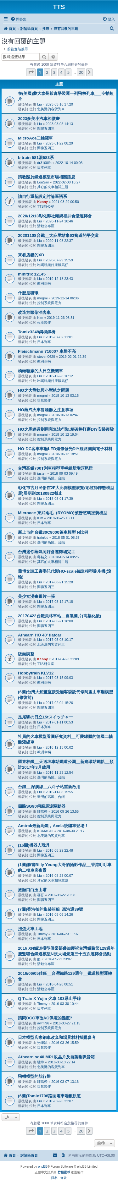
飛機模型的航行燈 (34, 1076)
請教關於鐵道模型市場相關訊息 (46, 177)
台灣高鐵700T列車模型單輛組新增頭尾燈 (55, 468)
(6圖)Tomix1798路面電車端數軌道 (49, 1096)
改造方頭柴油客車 (34, 312)
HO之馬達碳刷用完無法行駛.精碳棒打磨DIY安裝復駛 (66, 429)
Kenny (42, 202)
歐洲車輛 (44, 283)
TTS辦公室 (45, 206)
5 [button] (68, 72)
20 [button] (81, 72)
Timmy (42, 934)
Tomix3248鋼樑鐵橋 (36, 332)
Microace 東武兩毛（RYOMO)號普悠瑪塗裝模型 (62, 512)
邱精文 (42, 557)
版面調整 (26, 654)
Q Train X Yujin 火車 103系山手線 (49, 998)
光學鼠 (42, 1043)
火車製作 (44, 322)
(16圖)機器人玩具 (34, 845)
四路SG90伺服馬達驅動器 (41, 806)
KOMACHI (45, 831)
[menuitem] (18, 19)
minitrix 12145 (32, 274)
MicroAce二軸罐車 (35, 138)
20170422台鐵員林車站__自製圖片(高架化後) (59, 616)
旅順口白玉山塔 (32, 889)
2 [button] (47, 72)
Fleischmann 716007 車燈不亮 (47, 351)
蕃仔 (40, 895)
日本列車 (44, 167)
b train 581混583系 (36, 157)
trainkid (42, 537)
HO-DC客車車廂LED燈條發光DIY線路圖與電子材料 (65, 448)
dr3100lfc (44, 163)
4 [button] (61, 72)
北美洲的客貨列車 (51, 109)
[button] (31, 72)
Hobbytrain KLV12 (35, 673)
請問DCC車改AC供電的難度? (45, 1018)
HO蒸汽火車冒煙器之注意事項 (45, 409)
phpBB (43, 1166)
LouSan (43, 182)
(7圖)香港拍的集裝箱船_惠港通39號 (50, 909)
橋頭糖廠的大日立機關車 (40, 370)
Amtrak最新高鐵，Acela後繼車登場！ (53, 825)
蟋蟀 (40, 1062)
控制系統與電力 (49, 303)
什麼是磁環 (28, 293)
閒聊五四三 (45, 128)
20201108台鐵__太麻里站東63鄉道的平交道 (58, 235)
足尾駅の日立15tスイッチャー (45, 717)
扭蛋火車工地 (30, 928)
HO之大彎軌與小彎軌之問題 (43, 390)
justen (41, 473)
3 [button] (54, 72)
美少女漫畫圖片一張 (36, 596)
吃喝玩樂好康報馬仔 (52, 265)
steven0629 (46, 356)
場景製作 (44, 400)
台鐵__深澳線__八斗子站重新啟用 (49, 786)
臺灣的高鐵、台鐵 (51, 478)
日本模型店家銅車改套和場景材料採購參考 (57, 1037)
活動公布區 (45, 226)
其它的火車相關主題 (52, 187)
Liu (39, 104)
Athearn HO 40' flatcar (39, 635)
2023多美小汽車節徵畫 (39, 118)
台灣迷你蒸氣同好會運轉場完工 (46, 551)
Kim (40, 317)
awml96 (43, 1023)
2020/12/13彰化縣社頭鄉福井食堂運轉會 (55, 216)
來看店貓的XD (31, 255)
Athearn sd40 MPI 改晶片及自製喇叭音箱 (56, 1057)
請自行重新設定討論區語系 (42, 196)
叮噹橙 (42, 811)
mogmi (42, 298)
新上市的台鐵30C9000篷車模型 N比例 (53, 532)
